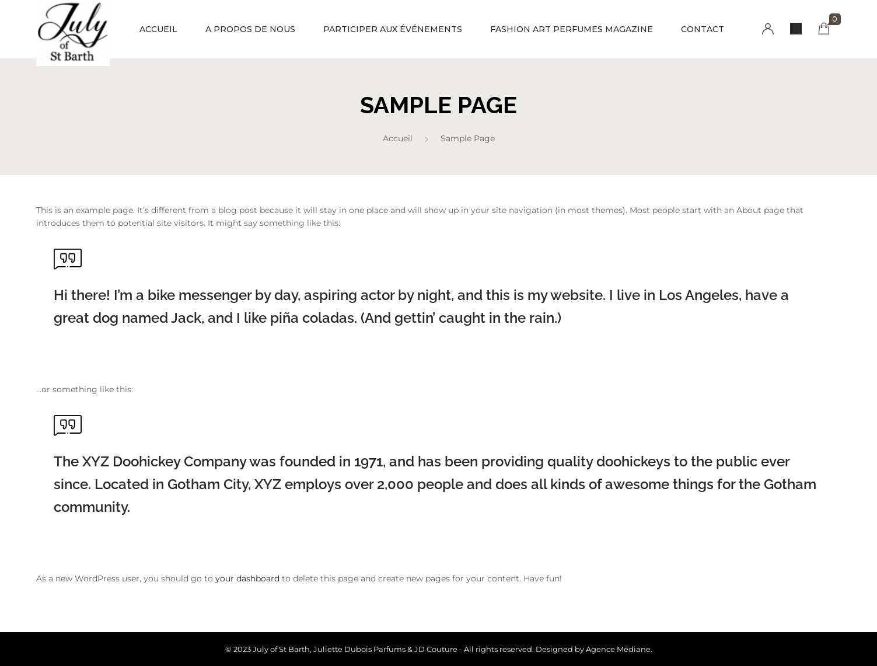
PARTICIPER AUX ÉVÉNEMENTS (392, 29)
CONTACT (702, 29)
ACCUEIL (158, 29)
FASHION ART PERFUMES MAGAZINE (571, 29)
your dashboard (247, 578)
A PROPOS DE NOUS (250, 29)
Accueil (398, 138)
